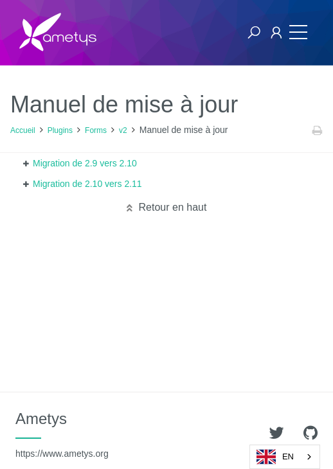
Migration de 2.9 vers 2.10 (85, 163)
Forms (96, 130)
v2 (123, 130)
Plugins (60, 130)
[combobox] (284, 457)
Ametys (62, 434)
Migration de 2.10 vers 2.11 (87, 184)
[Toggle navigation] (298, 32)
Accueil (22, 130)
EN (275, 456)
